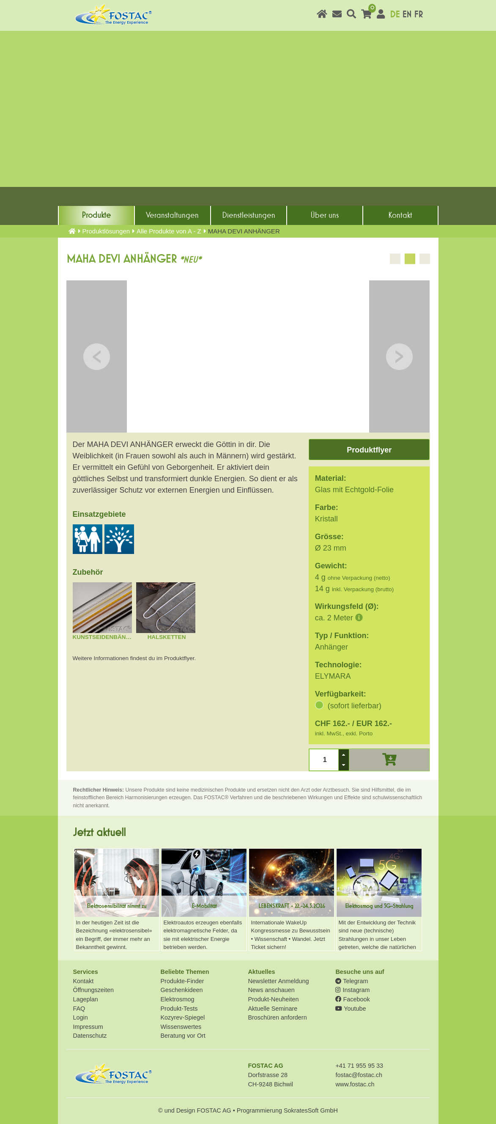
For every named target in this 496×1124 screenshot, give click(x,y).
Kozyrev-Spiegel (182, 1017)
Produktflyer (369, 450)
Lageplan (85, 999)
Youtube (350, 1008)
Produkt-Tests (178, 1008)
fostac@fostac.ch (358, 1075)
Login (80, 1017)
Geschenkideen (181, 990)
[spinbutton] (323, 760)
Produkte (96, 215)
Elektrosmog (177, 999)
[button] (343, 754)
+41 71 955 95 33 (359, 1065)
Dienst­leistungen (248, 215)
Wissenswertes (180, 1026)
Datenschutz (90, 1035)
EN (406, 14)
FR (418, 14)
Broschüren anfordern (277, 1017)
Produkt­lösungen (106, 231)
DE (395, 14)
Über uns (324, 215)
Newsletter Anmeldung (278, 981)
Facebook (352, 999)
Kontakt (400, 215)
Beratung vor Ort (182, 1035)
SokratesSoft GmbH (311, 1110)
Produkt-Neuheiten (273, 999)
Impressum (88, 1026)
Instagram (352, 990)
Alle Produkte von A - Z (169, 231)
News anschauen (271, 990)
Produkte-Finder (182, 981)
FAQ (79, 1008)
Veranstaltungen (172, 215)
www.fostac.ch (354, 1084)
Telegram (351, 981)
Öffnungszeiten (93, 990)
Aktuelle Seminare (272, 1008)
